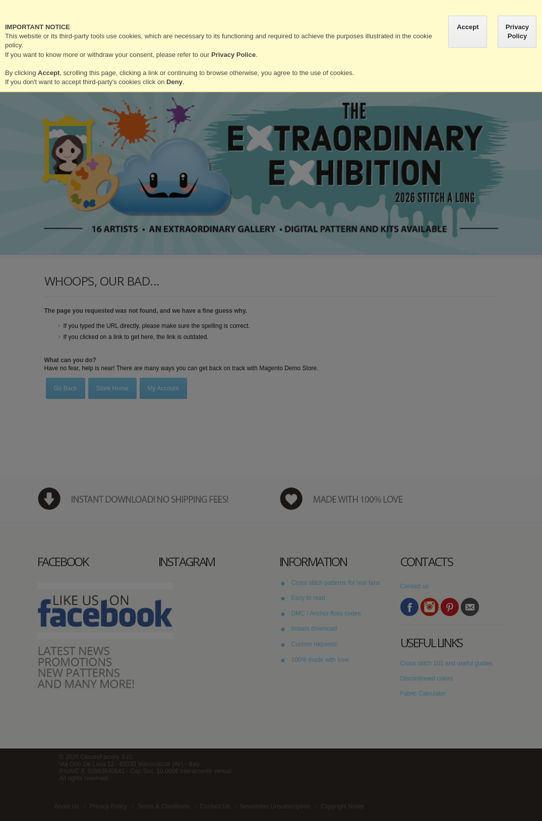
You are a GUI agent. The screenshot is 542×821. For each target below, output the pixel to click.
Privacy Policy (517, 31)
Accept (467, 27)
